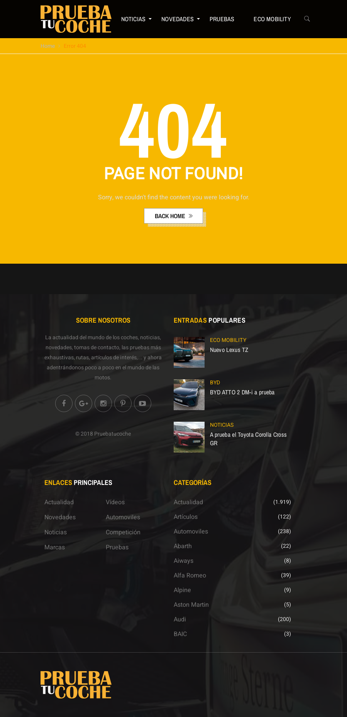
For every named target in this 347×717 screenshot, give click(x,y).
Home (48, 46)
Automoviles (123, 517)
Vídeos (115, 502)
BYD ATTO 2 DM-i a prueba (242, 392)
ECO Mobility (272, 19)
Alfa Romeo (190, 575)
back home (171, 216)
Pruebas (222, 19)
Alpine (182, 590)
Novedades (177, 19)
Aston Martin (191, 604)
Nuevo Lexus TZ (229, 349)
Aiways (183, 561)
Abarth (183, 546)
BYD (215, 383)
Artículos (186, 517)
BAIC (180, 634)
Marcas (54, 547)
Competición (123, 532)
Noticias (133, 19)
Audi (180, 619)
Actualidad (59, 502)
